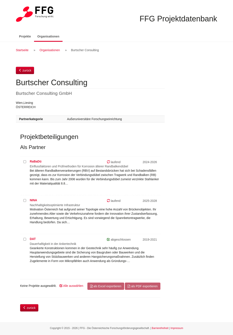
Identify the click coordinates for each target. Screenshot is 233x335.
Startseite (22, 50)
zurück (25, 70)
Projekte (25, 36)
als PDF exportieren (143, 286)
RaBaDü (35, 161)
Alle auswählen (71, 285)
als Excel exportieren (105, 286)
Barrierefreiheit (160, 328)
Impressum (176, 328)
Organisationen (50, 36)
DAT (33, 239)
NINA (33, 200)
